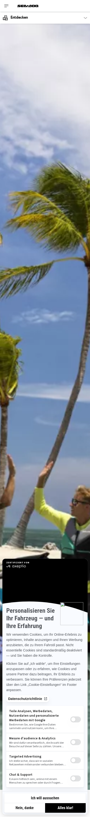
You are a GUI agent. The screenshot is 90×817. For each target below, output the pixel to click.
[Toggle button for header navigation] (6, 6)
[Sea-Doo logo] (28, 6)
